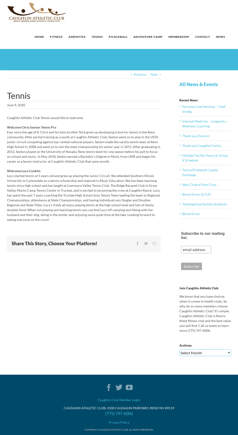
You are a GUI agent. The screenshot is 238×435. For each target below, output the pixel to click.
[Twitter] (119, 387)
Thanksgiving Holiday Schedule (204, 204)
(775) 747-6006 (119, 413)
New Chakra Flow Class (199, 185)
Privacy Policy (119, 422)
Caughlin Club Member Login (119, 400)
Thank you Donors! (196, 136)
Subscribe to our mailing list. (203, 236)
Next (154, 74)
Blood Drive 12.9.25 (196, 194)
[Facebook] (108, 387)
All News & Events (198, 84)
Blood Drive (191, 214)
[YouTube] (129, 387)
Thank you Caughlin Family (201, 146)
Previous (140, 74)
